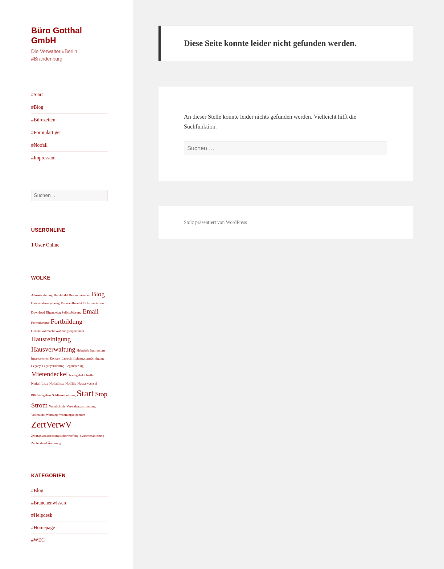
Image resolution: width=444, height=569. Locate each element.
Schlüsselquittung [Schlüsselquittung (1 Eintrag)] (64, 395)
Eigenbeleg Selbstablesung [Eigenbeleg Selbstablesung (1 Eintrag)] (63, 312)
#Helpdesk (41, 515)
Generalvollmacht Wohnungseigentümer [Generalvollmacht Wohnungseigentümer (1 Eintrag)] (57, 331)
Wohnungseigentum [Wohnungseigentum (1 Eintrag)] (72, 414)
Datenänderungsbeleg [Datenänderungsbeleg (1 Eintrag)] (45, 303)
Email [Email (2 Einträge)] (91, 311)
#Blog (37, 107)
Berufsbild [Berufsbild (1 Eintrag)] (61, 295)
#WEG (38, 539)
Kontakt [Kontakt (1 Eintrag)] (55, 358)
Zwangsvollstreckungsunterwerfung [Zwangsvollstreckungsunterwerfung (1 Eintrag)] (54, 435)
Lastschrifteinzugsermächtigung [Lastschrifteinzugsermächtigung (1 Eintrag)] (83, 358)
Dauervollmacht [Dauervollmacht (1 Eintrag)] (71, 303)
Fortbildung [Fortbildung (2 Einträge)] (66, 321)
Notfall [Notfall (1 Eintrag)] (90, 375)
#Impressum (43, 157)
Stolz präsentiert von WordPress (215, 222)
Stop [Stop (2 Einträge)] (101, 394)
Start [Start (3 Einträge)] (85, 393)
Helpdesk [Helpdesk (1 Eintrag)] (82, 350)
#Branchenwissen (48, 502)
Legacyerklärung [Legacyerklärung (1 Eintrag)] (53, 366)
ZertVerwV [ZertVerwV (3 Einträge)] (51, 424)
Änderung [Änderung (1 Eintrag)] (54, 443)
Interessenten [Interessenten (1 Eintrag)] (39, 358)
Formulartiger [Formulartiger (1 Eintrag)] (40, 322)
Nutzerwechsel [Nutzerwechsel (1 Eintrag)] (87, 383)
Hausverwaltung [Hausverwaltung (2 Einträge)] (53, 349)
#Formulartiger (46, 132)
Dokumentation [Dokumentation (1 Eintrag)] (93, 303)
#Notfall (39, 145)
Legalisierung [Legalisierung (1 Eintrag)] (75, 366)
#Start (37, 94)
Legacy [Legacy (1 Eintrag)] (36, 366)
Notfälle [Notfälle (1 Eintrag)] (70, 383)
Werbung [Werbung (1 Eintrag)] (52, 414)
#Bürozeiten (43, 119)
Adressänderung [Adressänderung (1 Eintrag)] (41, 295)
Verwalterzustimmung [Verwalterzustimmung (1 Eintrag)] (81, 406)
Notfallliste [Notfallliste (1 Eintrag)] (56, 383)
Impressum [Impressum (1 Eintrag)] (97, 350)
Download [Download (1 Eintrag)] (38, 312)
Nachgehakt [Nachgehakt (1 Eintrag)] (77, 375)
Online (45, 244)
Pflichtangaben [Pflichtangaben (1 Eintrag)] (41, 395)
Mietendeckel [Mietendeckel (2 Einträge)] (49, 374)
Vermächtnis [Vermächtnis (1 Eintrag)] (57, 406)
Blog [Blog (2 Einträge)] (98, 294)
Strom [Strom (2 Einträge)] (39, 405)
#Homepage (43, 527)
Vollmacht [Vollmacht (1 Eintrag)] (38, 414)
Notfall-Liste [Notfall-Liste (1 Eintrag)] (39, 383)
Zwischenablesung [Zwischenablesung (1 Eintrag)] (92, 435)
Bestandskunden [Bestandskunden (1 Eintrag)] (79, 295)
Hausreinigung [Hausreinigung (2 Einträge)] (51, 339)
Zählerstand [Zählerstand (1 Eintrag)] (39, 443)
